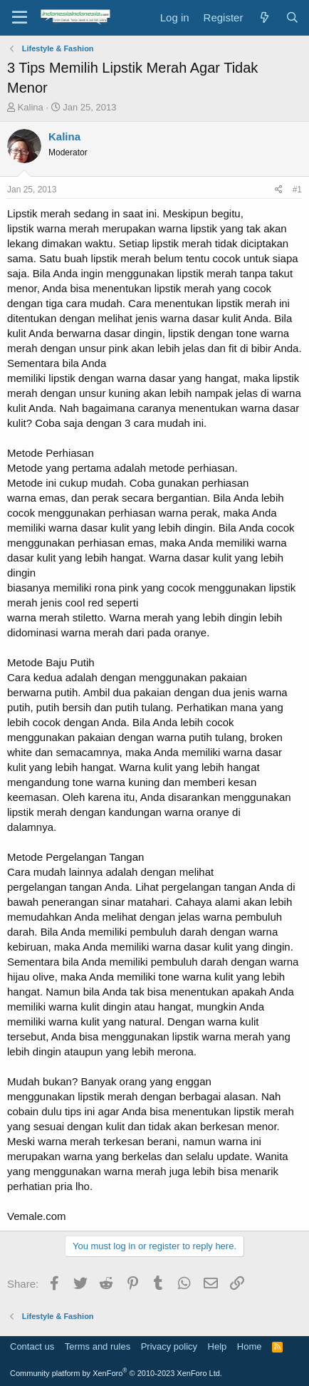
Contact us (32, 1346)
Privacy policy (169, 1346)
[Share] (279, 190)
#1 (297, 190)
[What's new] (264, 17)
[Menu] (19, 18)
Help (217, 1346)
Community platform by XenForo (116, 1373)
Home (249, 1346)
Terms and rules (97, 1346)
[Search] (292, 17)
